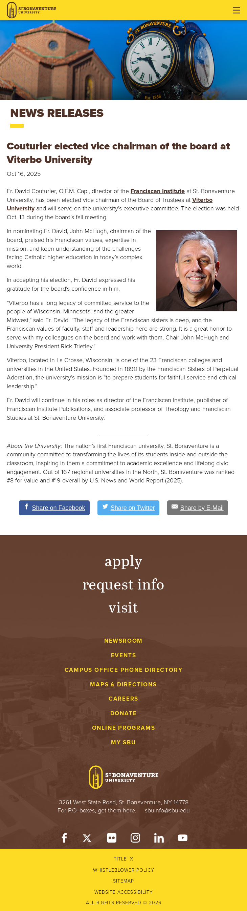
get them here (116, 810)
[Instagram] (135, 839)
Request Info (124, 583)
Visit (123, 606)
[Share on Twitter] (128, 507)
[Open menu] (236, 10)
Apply (123, 560)
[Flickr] (112, 839)
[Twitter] (88, 839)
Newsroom (123, 640)
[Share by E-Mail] (197, 507)
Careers (124, 698)
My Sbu (123, 742)
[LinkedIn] (159, 839)
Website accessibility (123, 892)
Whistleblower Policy (123, 870)
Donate (123, 713)
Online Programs (123, 727)
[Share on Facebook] (54, 507)
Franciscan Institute (158, 191)
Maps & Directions (123, 684)
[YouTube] (183, 839)
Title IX (123, 859)
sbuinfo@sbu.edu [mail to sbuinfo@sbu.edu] (167, 810)
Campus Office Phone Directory (124, 670)
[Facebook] (64, 839)
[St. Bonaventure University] (31, 10)
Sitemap (123, 881)
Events (123, 655)
